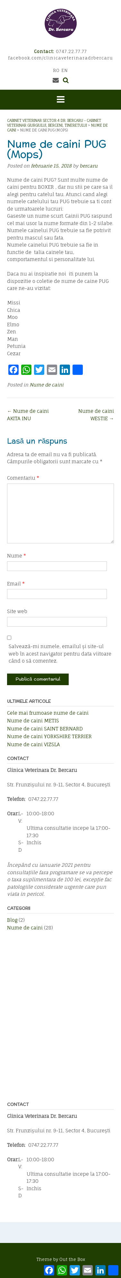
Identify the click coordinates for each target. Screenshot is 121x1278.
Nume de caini (47, 384)
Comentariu (23, 478)
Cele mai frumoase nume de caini (48, 713)
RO (56, 70)
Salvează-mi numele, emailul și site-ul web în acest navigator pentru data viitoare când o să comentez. (60, 653)
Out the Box (72, 1259)
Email (16, 584)
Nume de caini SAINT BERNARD (45, 729)
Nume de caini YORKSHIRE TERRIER (49, 736)
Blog (12, 920)
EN (64, 70)
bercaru (89, 165)
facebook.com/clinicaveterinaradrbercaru (60, 57)
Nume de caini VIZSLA (33, 744)
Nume (16, 556)
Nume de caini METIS (33, 721)
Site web (17, 611)
